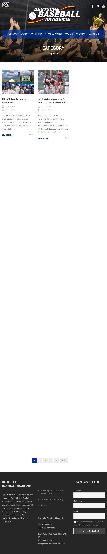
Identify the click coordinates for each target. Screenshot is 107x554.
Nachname (77, 501)
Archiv (44, 505)
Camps (25, 34)
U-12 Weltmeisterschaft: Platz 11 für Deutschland (51, 101)
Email (75, 511)
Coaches (80, 34)
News (15, 34)
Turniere (36, 34)
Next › (63, 460)
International (54, 34)
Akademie (93, 34)
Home (8, 34)
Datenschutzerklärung (52, 499)
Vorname (77, 490)
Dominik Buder (11, 110)
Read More (7, 135)
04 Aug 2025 (46, 106)
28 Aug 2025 (10, 106)
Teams (69, 34)
